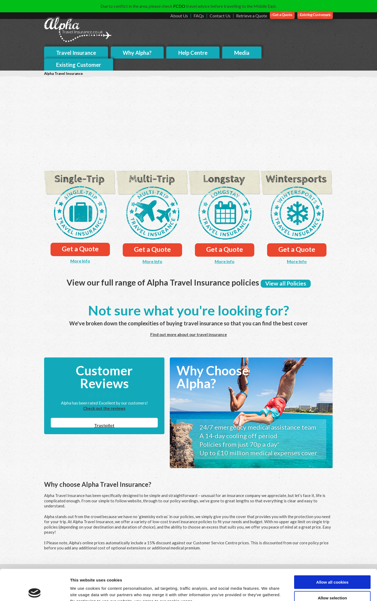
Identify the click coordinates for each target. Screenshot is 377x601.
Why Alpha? (137, 52)
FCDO (179, 6)
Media (241, 52)
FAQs (199, 15)
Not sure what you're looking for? (188, 310)
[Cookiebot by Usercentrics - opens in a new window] (34, 591)
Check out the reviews (104, 408)
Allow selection (332, 565)
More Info (80, 260)
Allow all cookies (332, 550)
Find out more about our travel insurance (188, 334)
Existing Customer (78, 64)
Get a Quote (282, 14)
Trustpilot (104, 425)
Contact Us (220, 15)
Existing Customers (315, 14)
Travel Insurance (76, 52)
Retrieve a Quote (251, 15)
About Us (179, 15)
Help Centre (192, 52)
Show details (280, 590)
